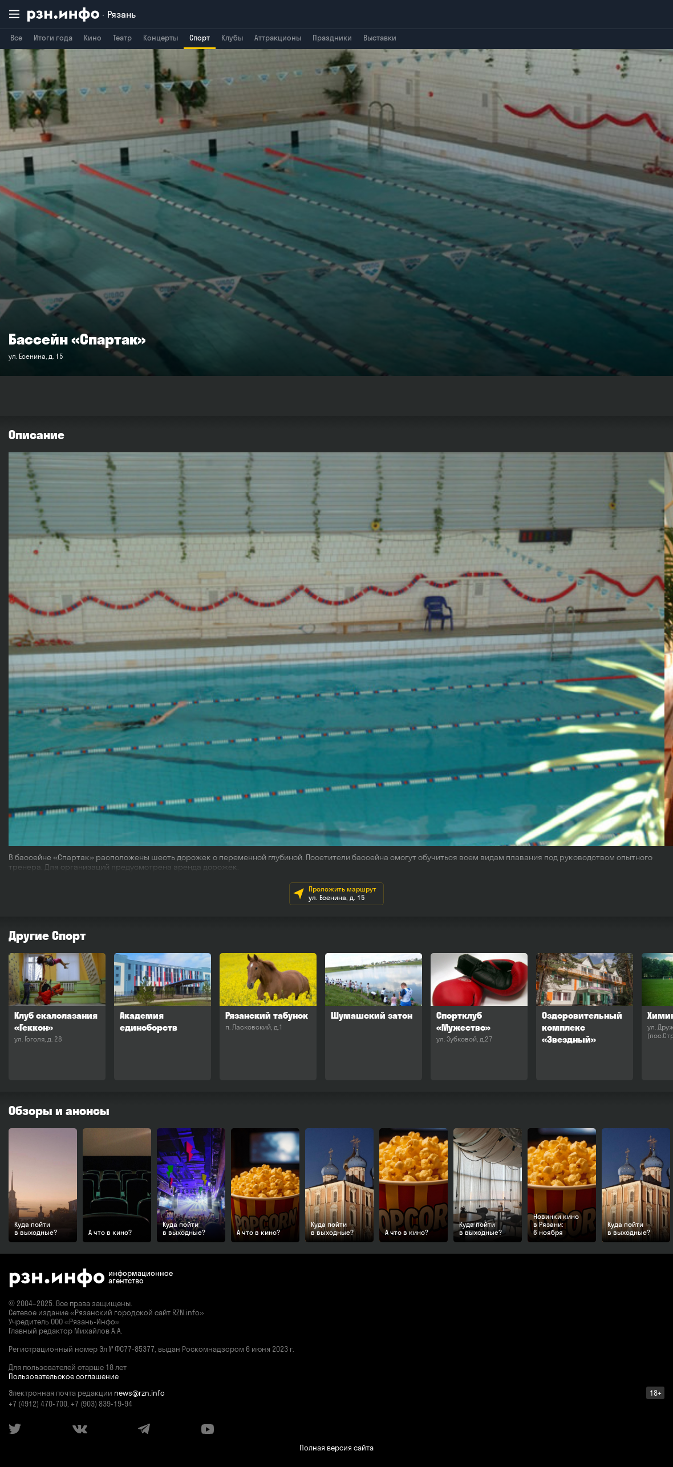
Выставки (379, 37)
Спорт (199, 37)
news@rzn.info (139, 1392)
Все (16, 37)
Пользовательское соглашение (64, 1376)
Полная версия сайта (336, 1447)
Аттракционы (277, 37)
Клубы (232, 37)
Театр (122, 37)
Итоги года (53, 37)
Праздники (332, 37)
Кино (93, 37)
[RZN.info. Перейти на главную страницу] (81, 14)
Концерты (160, 37)
